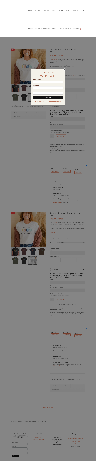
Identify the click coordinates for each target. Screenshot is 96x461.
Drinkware (61, 10)
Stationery (54, 10)
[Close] (64, 69)
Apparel (68, 10)
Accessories (75, 10)
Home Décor (37, 10)
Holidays (30, 10)
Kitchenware (46, 10)
